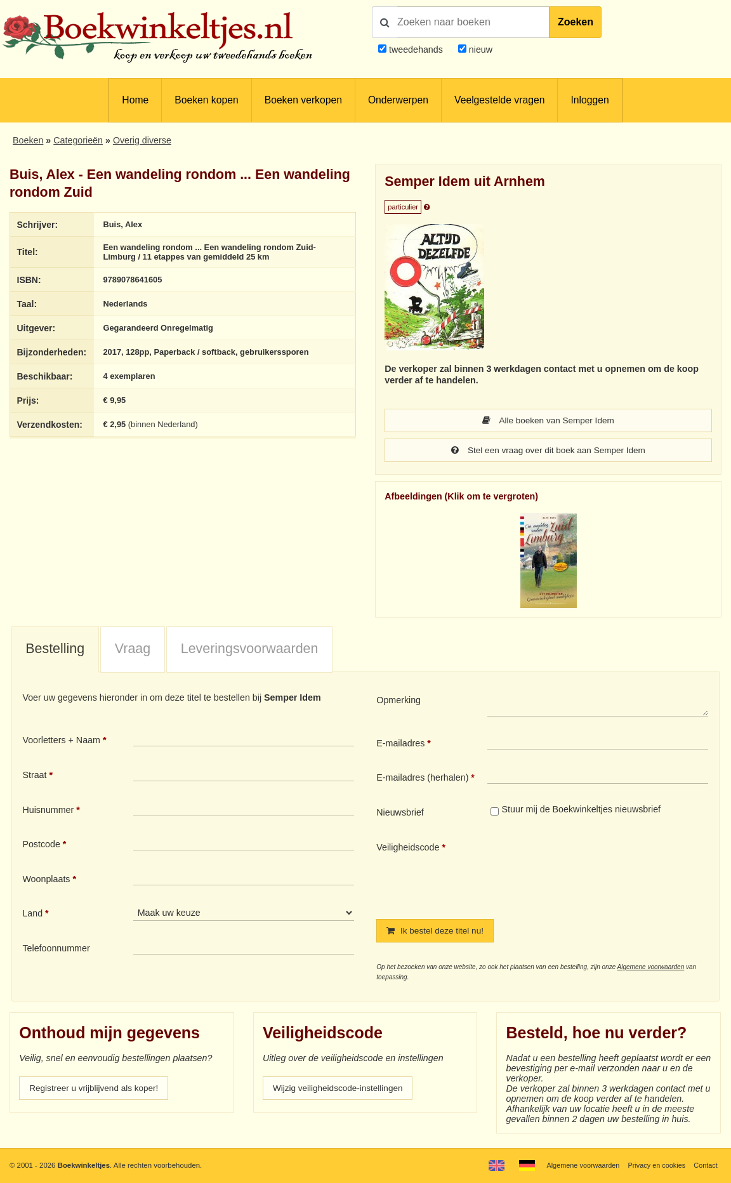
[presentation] (593, 871)
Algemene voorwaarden (651, 968)
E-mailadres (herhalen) (422, 779)
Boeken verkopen (303, 100)
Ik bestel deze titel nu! (437, 932)
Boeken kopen (206, 100)
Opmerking (398, 701)
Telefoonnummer (55, 949)
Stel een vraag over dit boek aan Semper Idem (548, 451)
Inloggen (589, 100)
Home (135, 100)
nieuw (479, 49)
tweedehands (416, 49)
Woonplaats (46, 880)
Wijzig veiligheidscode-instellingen (341, 1090)
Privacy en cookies (654, 1165)
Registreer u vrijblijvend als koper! (97, 1090)
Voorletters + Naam (61, 741)
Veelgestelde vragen (499, 100)
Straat (34, 776)
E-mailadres (400, 744)
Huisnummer (48, 811)
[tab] (55, 651)
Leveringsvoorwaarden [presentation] (250, 650)
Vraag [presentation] (132, 650)
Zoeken (575, 22)
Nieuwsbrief (400, 814)
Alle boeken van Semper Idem (548, 421)
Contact (705, 1165)
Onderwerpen (398, 100)
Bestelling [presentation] (54, 650)
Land (32, 914)
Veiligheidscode (407, 848)
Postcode (41, 845)
